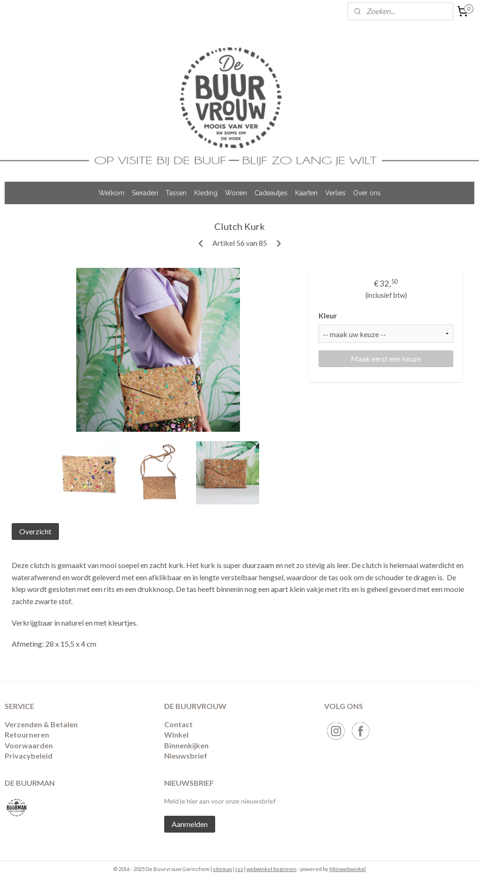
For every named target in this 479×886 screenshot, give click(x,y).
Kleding (206, 193)
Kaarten (306, 193)
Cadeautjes (271, 193)
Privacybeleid (28, 755)
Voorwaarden (29, 745)
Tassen (176, 193)
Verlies (335, 193)
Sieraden (145, 193)
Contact (178, 724)
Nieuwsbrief (185, 755)
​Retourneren (27, 734)
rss (239, 869)
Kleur (328, 315)
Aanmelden (190, 824)
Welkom (111, 193)
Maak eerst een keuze (386, 358)
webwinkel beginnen (272, 869)
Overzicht (35, 531)
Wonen (236, 193)
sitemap (222, 869)
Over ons (367, 193)
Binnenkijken (186, 745)
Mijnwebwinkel (347, 869)
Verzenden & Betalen (41, 724)
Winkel (176, 734)
